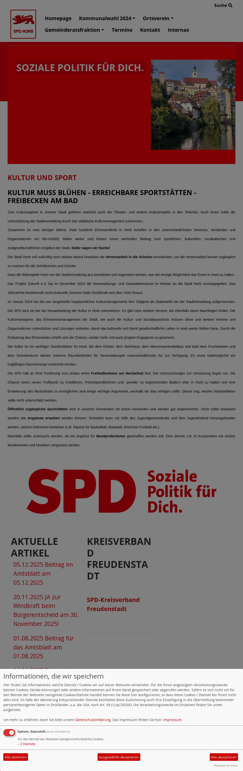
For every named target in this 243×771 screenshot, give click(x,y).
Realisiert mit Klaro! (226, 765)
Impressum (173, 719)
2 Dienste (26, 744)
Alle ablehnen (16, 757)
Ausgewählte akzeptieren (119, 757)
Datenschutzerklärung (93, 719)
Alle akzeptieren (224, 757)
